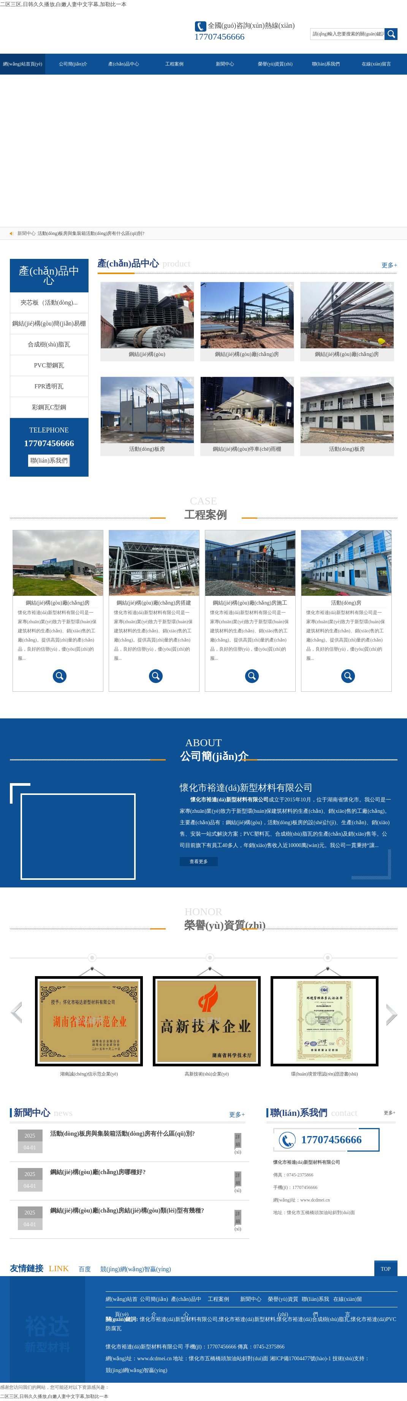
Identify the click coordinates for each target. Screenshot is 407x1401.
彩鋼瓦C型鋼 (49, 407)
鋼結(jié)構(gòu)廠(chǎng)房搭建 (154, 603)
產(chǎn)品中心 (123, 64)
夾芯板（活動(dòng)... (49, 302)
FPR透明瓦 (49, 386)
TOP (385, 1266)
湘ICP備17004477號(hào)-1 (301, 1358)
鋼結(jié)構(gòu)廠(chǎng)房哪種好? (98, 1172)
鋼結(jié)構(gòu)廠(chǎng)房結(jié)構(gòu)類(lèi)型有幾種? (127, 1210)
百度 (85, 1269)
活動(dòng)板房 (147, 449)
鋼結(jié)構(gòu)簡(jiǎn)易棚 (49, 323)
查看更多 (199, 861)
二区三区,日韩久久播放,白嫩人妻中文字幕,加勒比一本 (63, 4)
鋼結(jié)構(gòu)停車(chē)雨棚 (247, 449)
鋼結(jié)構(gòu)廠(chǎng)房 (247, 354)
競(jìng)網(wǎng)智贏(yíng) (135, 1269)
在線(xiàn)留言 (376, 64)
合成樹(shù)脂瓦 (49, 344)
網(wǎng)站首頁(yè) (22, 64)
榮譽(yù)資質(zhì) (275, 64)
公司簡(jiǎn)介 (73, 64)
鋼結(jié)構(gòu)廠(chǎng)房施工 (250, 603)
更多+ (389, 265)
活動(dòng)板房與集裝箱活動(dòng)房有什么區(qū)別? (91, 233)
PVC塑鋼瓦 (49, 365)
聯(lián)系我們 (326, 64)
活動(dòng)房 (346, 603)
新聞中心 (225, 64)
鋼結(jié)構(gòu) (147, 354)
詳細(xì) (237, 1142)
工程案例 (174, 64)
